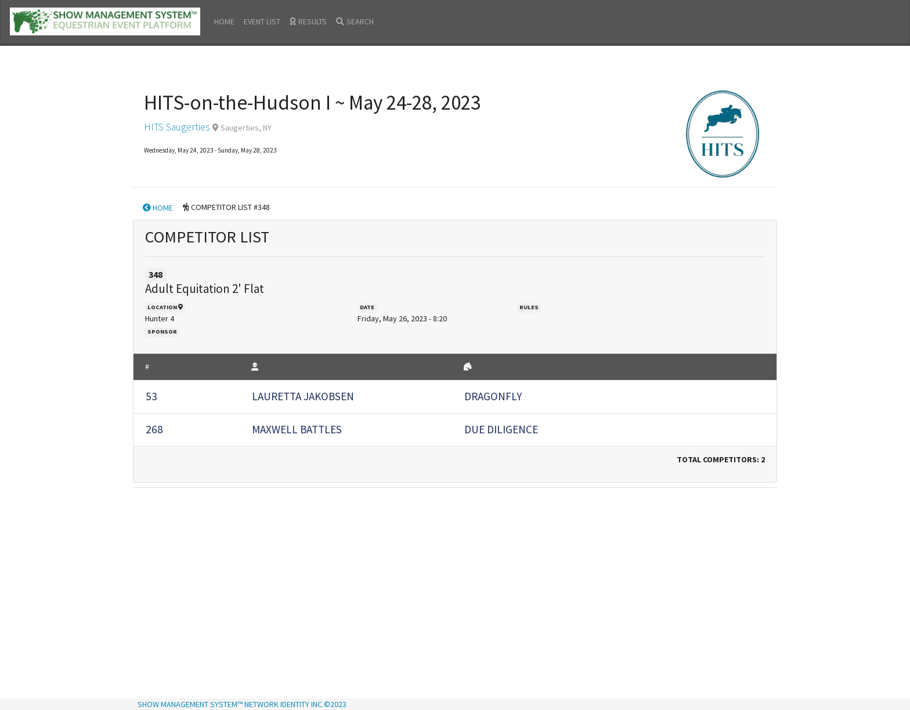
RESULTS (308, 21)
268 (154, 429)
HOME (224, 21)
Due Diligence (501, 429)
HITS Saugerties (177, 127)
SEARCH (355, 21)
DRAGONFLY (493, 396)
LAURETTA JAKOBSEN (303, 396)
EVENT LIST (262, 21)
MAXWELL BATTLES (297, 429)
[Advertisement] (455, 573)
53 (151, 396)
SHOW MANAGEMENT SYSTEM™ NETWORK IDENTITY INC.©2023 (242, 704)
